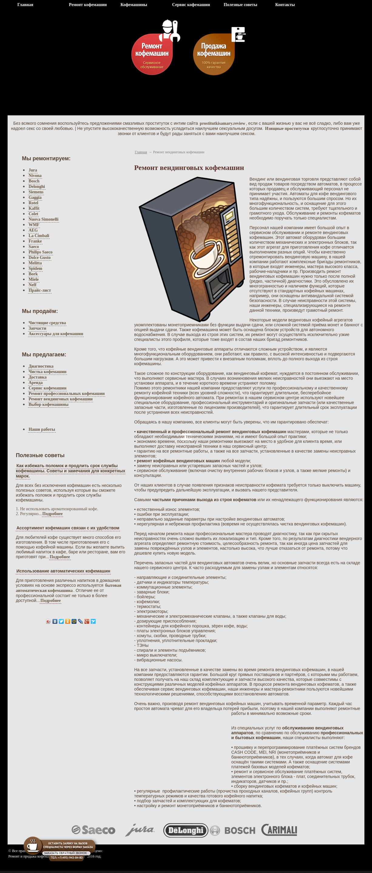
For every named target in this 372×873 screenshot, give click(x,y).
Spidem (35, 268)
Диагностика (41, 366)
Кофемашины (133, 4)
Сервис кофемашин (191, 4)
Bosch (34, 181)
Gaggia (35, 197)
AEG (33, 230)
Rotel (33, 203)
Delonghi (37, 186)
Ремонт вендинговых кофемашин (61, 399)
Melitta (35, 263)
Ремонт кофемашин (88, 4)
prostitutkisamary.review (222, 123)
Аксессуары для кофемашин (56, 333)
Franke (35, 241)
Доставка (37, 377)
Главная (25, 4)
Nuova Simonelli (43, 219)
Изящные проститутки (287, 128)
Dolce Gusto (40, 257)
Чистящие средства (47, 323)
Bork (33, 274)
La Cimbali (39, 235)
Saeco (34, 246)
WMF (34, 224)
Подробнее (52, 513)
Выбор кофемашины (48, 404)
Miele (34, 279)
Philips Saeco (40, 252)
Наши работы (42, 429)
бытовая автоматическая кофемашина (68, 588)
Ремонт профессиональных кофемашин (67, 393)
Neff (32, 285)
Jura (33, 170)
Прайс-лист (40, 290)
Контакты (285, 4)
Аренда (35, 382)
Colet (33, 214)
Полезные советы (240, 4)
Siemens (36, 192)
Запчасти (37, 328)
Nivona (35, 175)
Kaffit (34, 208)
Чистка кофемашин (47, 371)
